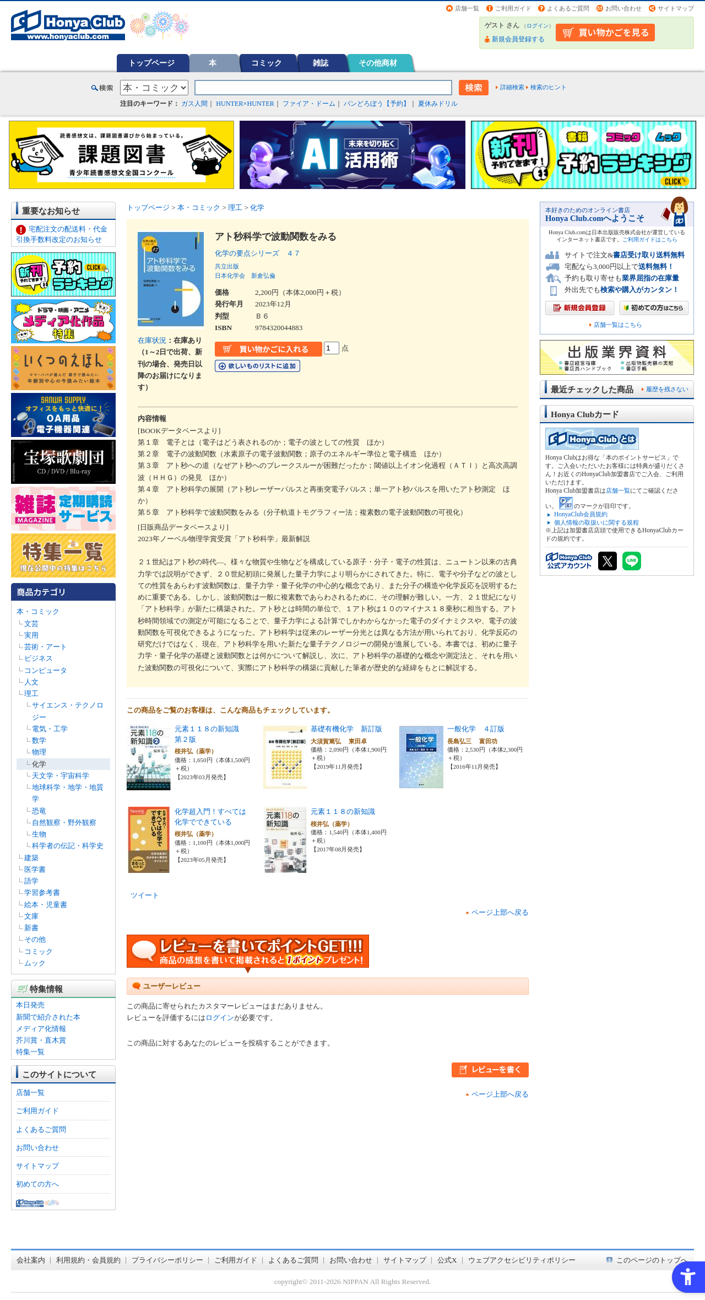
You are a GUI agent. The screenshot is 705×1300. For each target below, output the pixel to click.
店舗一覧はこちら (618, 325)
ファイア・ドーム (309, 103)
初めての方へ (37, 1184)
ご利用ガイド (513, 8)
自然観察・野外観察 (64, 822)
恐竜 (39, 811)
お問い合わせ (623, 8)
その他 (35, 939)
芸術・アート (45, 647)
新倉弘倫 (263, 275)
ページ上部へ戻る (500, 912)
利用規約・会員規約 (88, 1260)
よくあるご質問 (568, 8)
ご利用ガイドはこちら (649, 239)
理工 (31, 693)
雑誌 (320, 62)
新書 (31, 928)
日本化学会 (230, 275)
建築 (31, 858)
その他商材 (378, 62)
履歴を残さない (667, 389)
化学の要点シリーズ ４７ (258, 253)
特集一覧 (30, 1052)
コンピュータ (45, 670)
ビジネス (38, 658)
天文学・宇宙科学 (60, 776)
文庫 (31, 916)
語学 (31, 881)
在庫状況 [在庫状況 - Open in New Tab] (152, 340)
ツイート (145, 895)
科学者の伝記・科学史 (68, 846)
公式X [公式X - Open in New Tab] (447, 1260)
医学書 (35, 869)
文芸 (31, 623)
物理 (39, 752)
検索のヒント (548, 87)
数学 (39, 740)
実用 (31, 635)
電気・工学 (50, 729)
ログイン (538, 26)
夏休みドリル (438, 103)
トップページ (151, 62)
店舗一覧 (467, 8)
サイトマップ (676, 8)
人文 (31, 682)
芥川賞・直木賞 (41, 1040)
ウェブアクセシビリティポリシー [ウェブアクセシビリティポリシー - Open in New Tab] (522, 1260)
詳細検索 (512, 87)
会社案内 (31, 1260)
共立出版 (227, 266)
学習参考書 (42, 892)
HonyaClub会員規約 (581, 514)
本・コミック (38, 611)
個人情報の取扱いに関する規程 (596, 522)
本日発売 (30, 1005)
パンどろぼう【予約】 (377, 103)
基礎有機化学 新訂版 (346, 729)
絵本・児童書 (45, 904)
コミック (266, 62)
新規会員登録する (518, 39)
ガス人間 (194, 103)
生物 (39, 834)
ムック (35, 963)
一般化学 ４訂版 (476, 729)
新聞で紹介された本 (48, 1017)
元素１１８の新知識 (343, 811)
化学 (39, 764)
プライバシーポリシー (167, 1260)
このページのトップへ (652, 1260)
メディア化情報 (41, 1028)
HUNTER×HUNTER (245, 103)
